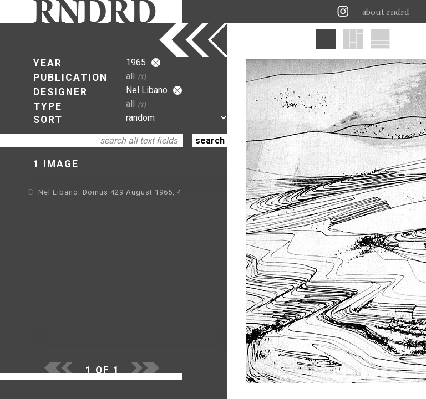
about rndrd (385, 12)
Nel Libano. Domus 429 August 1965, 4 (109, 192)
